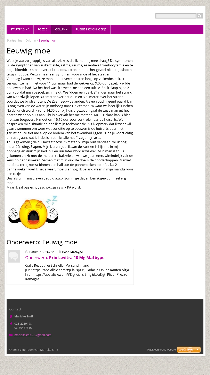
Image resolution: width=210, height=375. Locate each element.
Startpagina (15, 40)
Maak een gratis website (161, 349)
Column (30, 40)
